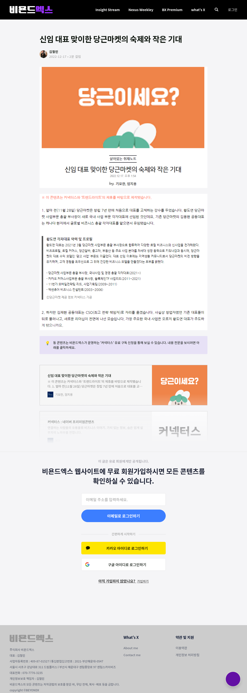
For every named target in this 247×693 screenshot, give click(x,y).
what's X (198, 9)
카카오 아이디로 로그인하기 (127, 548)
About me (131, 647)
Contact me (132, 654)
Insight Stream (108, 9)
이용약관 (181, 647)
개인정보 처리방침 (187, 654)
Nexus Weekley (140, 9)
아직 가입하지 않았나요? (123, 580)
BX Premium (172, 9)
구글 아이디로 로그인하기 (127, 564)
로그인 (232, 9)
